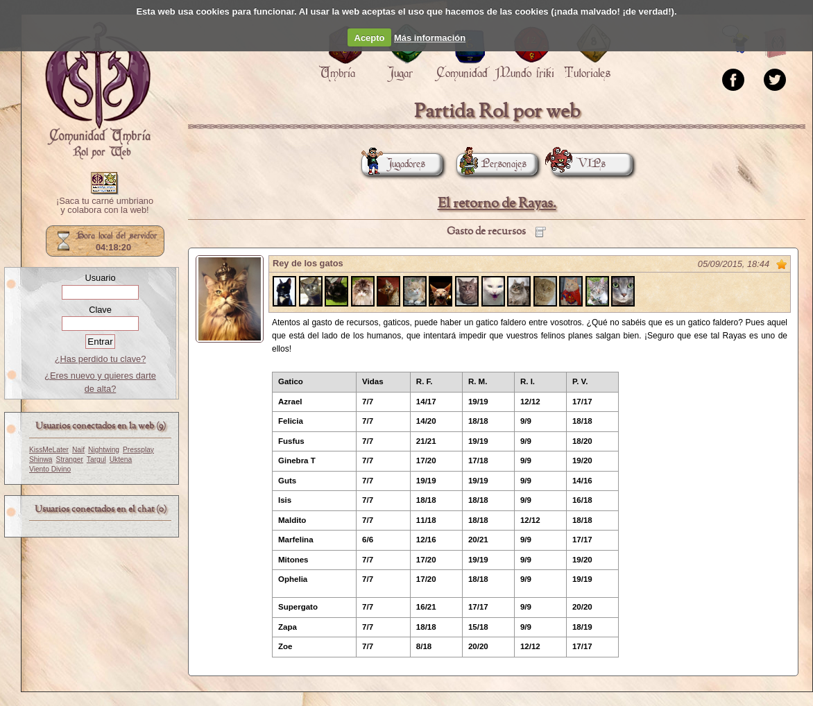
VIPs (578, 164)
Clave (100, 309)
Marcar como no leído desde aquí (781, 264)
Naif (78, 450)
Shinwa (41, 459)
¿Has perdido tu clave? (100, 359)
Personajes (491, 164)
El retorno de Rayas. (497, 203)
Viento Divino (50, 469)
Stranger (69, 459)
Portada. (98, 90)
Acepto (369, 38)
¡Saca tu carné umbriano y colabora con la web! (104, 206)
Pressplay (138, 450)
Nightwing (103, 450)
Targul (96, 459)
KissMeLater (49, 450)
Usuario (100, 278)
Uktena (121, 459)
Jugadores (393, 164)
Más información (429, 38)
